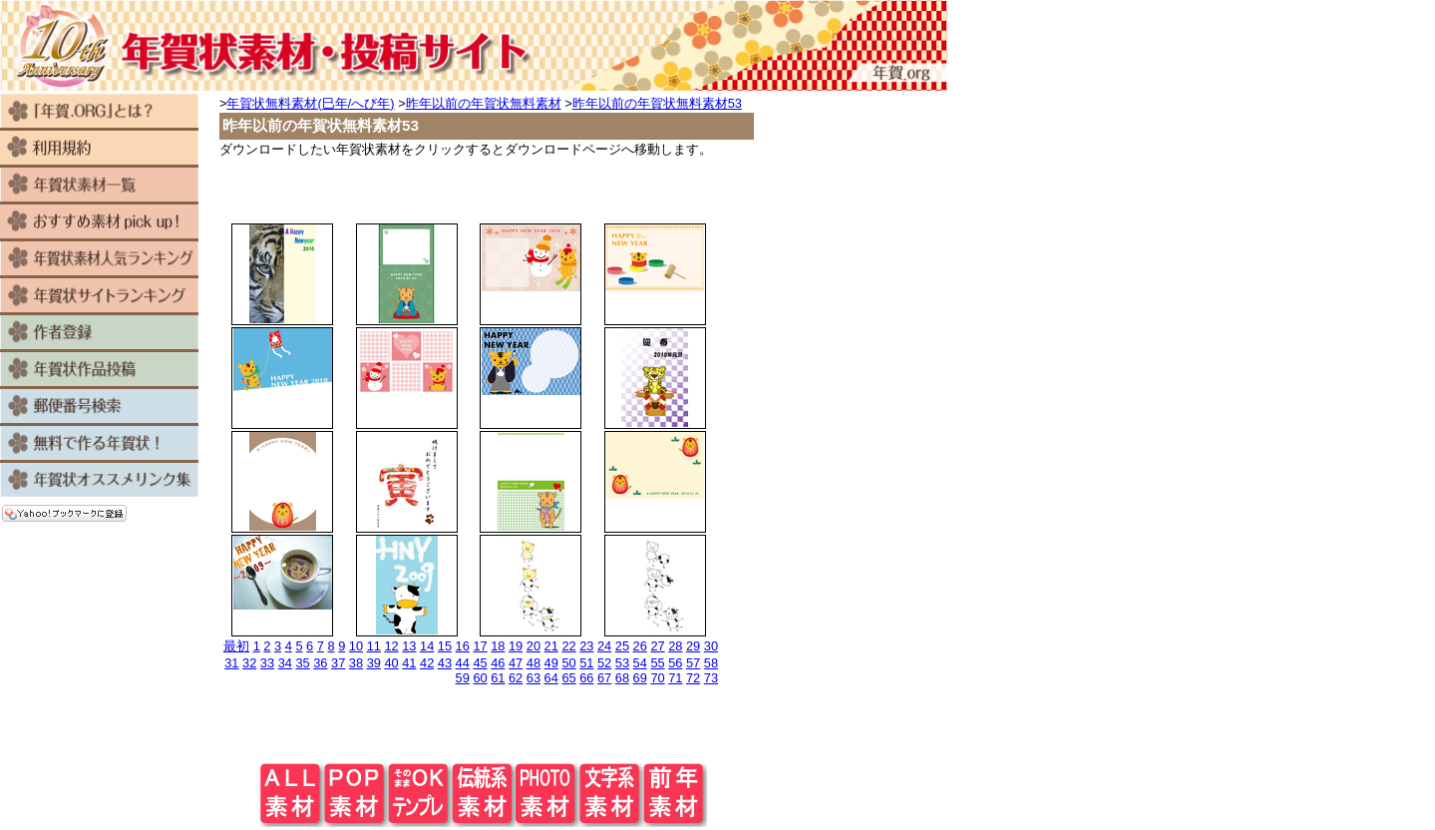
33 (267, 662)
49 (551, 662)
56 (675, 662)
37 (338, 662)
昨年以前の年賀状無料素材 (483, 103)
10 (356, 645)
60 (480, 677)
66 (586, 677)
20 (533, 645)
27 (657, 645)
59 (463, 677)
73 (711, 677)
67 (604, 677)
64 (551, 677)
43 (445, 662)
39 (374, 662)
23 (586, 645)
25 (622, 645)
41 (409, 662)
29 (693, 645)
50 (568, 662)
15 (445, 645)
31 (231, 662)
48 (533, 662)
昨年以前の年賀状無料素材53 (657, 103)
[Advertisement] (483, 188)
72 (693, 677)
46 (498, 662)
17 (480, 645)
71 (675, 677)
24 (604, 645)
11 (374, 645)
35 (302, 662)
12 (391, 645)
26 (640, 645)
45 (480, 662)
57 (693, 662)
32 (249, 662)
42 (427, 662)
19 (516, 645)
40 (391, 662)
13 (409, 645)
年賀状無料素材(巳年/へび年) (310, 103)
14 (427, 645)
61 (498, 677)
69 (640, 677)
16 (463, 645)
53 (622, 662)
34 (285, 662)
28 (675, 645)
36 (320, 662)
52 (604, 662)
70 (657, 677)
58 (711, 662)
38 (356, 662)
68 (622, 677)
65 (568, 677)
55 (657, 662)
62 (516, 677)
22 (568, 645)
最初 (236, 645)
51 (586, 662)
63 (533, 677)
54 (640, 662)
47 (516, 662)
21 (551, 645)
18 (498, 645)
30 (711, 645)
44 (463, 662)
